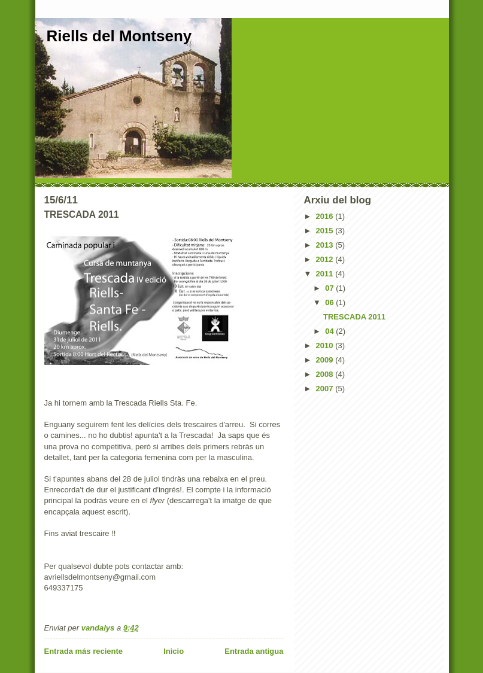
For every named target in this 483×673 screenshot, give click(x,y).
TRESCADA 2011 (354, 316)
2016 (326, 216)
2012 (326, 259)
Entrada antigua (253, 651)
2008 (326, 374)
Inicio (173, 651)
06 (330, 302)
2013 (326, 244)
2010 (326, 345)
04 (330, 331)
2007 (326, 388)
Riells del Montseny (119, 36)
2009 (326, 359)
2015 (326, 230)
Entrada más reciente (83, 651)
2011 (326, 273)
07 (330, 288)
